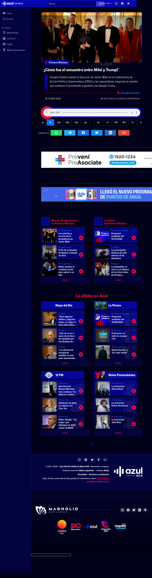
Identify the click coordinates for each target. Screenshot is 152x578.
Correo (105, 481)
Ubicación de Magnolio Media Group (145, 531)
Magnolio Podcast (120, 548)
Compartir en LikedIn (111, 134)
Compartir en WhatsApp (57, 134)
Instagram (79, 481)
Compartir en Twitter (97, 134)
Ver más (65, 286)
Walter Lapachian (86, 492)
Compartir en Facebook (84, 134)
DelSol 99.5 (61, 548)
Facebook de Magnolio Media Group (128, 531)
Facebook (85, 481)
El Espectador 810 (76, 548)
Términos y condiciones (99, 495)
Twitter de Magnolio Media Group (133, 531)
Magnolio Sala (105, 548)
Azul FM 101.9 (66, 488)
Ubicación (98, 481)
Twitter (92, 481)
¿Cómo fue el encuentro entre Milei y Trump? (85, 70)
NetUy (106, 492)
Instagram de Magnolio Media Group (122, 531)
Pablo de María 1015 (80, 488)
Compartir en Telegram (70, 134)
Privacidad (82, 495)
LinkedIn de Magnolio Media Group (139, 531)
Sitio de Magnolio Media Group (57, 531)
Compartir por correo (124, 134)
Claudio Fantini (130, 93)
